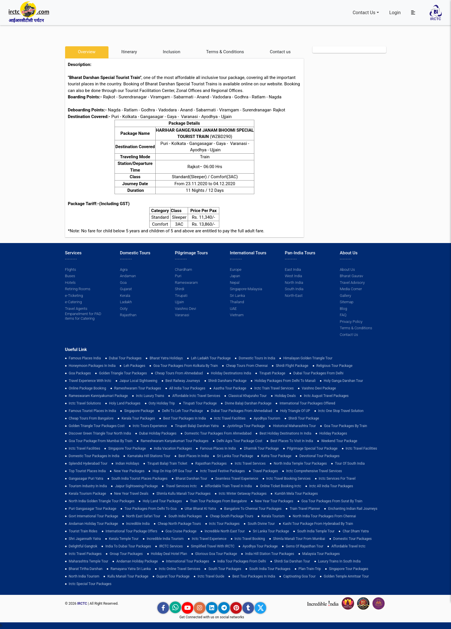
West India (293, 276)
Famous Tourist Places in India (92, 411)
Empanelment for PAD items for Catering (83, 316)
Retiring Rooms (78, 289)
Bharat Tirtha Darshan (86, 569)
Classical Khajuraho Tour (247, 396)
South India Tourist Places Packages (139, 479)
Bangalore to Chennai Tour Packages (253, 509)
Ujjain (179, 302)
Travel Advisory (352, 282)
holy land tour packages (162, 501)
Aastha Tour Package (229, 388)
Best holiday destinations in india (285, 433)
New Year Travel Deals (131, 494)
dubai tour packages (125, 358)
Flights (70, 269)
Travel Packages (265, 471)
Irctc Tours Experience (150, 426)
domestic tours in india (257, 358)
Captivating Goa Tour (299, 576)
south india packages (185, 516)
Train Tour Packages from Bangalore (218, 501)
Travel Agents (76, 308)
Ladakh (126, 302)
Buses (70, 276)
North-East (294, 295)
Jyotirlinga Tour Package (246, 426)
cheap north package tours (179, 524)
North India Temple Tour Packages (300, 463)
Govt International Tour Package (93, 516)
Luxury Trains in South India (339, 561)
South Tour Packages (224, 569)
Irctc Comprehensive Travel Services (314, 471)
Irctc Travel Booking (250, 539)
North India (294, 282)
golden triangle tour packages (123, 373)
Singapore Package (139, 411)
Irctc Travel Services (250, 463)
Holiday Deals (285, 396)
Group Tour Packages (126, 554)
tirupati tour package (200, 403)
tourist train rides (83, 531)
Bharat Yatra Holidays (166, 358)
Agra (124, 269)
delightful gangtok (83, 546)
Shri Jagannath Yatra (85, 539)
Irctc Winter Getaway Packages (243, 494)
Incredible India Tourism (165, 539)
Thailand (237, 302)
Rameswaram (186, 282)
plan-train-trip (310, 569)
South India (294, 289)
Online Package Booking (87, 388)
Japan (235, 276)
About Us (347, 269)
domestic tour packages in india (94, 456)
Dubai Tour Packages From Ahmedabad (241, 411)
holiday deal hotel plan (169, 554)
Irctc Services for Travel (337, 479)
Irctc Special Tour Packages (90, 584)
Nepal (235, 282)
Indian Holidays (127, 463)
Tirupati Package (272, 373)
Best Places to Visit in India (291, 441)
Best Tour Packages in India (184, 418)
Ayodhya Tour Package (259, 546)
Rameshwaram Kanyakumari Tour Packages (175, 441)
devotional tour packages (319, 456)
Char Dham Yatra (356, 531)
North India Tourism (84, 576)
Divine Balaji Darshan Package (248, 403)
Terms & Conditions (225, 51)
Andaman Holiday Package (137, 561)
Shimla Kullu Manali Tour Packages (184, 494)
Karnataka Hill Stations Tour (148, 456)
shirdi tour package (303, 418)
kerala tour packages (138, 418)
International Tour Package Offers (131, 531)
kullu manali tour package (127, 576)
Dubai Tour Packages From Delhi (318, 373)
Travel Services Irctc (181, 486)
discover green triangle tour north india (100, 433)
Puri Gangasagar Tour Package (93, 509)
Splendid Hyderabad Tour (88, 463)
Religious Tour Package (334, 366)
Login (395, 12)
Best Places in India (193, 456)
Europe (236, 269)
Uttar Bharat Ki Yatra (200, 509)
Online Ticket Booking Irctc (280, 486)
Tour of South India (350, 463)
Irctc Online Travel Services (179, 569)
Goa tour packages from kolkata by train (185, 366)
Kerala (125, 295)
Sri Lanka (237, 295)
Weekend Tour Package (339, 441)
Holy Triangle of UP (295, 411)
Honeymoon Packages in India (92, 366)
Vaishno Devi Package (319, 388)
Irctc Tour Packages (224, 524)
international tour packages (187, 561)
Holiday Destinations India (231, 373)
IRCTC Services (171, 546)
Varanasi (182, 315)
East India (293, 269)
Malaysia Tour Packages (321, 554)
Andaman (128, 276)
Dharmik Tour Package (261, 448)
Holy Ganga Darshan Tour (343, 381)
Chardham (183, 269)
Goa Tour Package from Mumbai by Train (100, 441)
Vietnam (237, 315)
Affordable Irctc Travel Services (196, 396)
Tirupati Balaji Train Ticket (167, 463)
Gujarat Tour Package (173, 576)
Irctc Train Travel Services (274, 388)
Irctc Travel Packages (85, 554)
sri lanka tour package (235, 456)
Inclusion (171, 51)
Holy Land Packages (125, 403)
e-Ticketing (74, 295)
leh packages (134, 366)
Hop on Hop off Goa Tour (172, 471)
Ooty (124, 308)
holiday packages (333, 433)
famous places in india (218, 448)
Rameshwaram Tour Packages (137, 388)
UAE (233, 308)
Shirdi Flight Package (292, 366)
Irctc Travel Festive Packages (222, 471)
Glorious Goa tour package (216, 554)
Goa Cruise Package (181, 531)
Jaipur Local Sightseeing (138, 381)
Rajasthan (128, 315)
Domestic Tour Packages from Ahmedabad (218, 433)
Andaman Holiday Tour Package (93, 524)
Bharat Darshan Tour (191, 479)
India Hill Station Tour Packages (269, 554)
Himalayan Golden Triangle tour (307, 358)
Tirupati (181, 295)
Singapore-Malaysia (246, 289)
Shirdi (179, 289)
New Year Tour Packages (274, 501)
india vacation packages (173, 448)
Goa (123, 282)
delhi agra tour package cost (239, 441)
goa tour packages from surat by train (331, 501)
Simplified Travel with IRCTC (213, 546)
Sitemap (347, 302)
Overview (86, 51)
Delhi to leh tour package (182, 411)
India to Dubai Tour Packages (128, 546)
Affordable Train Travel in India (228, 486)
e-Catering (73, 302)
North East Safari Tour (143, 516)
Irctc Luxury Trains (150, 396)
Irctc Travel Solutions (85, 403)
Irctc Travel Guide (211, 576)
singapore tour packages (348, 569)
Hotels (70, 282)
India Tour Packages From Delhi (241, 561)
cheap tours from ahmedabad (179, 373)
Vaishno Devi (185, 308)
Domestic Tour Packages (352, 539)
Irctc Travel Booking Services (288, 479)
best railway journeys (182, 381)
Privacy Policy (351, 321)
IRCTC (82, 604)
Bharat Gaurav (351, 276)
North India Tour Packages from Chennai (324, 516)
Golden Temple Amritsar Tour (346, 576)
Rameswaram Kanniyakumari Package (98, 396)
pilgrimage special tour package (312, 448)
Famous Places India (85, 358)
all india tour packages (187, 388)
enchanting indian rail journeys (352, 509)
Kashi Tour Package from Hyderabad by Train (318, 524)
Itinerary (129, 51)
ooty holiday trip (162, 403)
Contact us (280, 51)
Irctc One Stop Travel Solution (341, 411)
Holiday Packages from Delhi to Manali (285, 381)
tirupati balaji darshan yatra (197, 426)
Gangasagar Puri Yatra (86, 479)
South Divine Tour (261, 524)
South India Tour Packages (269, 569)
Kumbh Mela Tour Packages (296, 494)
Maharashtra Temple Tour (88, 561)
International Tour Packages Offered (307, 403)
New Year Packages (129, 471)
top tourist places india (87, 471)
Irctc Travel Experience (209, 539)
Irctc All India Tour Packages (331, 486)
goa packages (80, 373)
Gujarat (126, 289)
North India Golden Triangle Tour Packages (102, 501)
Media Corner (351, 289)
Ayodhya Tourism (267, 418)
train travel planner (305, 509)
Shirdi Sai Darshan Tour (292, 561)
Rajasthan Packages (211, 463)
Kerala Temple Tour (124, 539)
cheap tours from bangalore (91, 418)
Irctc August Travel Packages (326, 396)
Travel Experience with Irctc (90, 381)
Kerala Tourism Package (87, 494)
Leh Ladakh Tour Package (211, 358)
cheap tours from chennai (247, 366)
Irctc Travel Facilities (230, 418)
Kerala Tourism (273, 516)
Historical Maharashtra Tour (294, 426)
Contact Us (364, 12)
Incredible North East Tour (225, 531)
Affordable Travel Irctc (348, 546)
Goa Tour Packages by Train (345, 426)
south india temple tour (315, 531)
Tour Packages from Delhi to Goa (150, 509)
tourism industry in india (88, 486)
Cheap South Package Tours (231, 516)
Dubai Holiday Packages (157, 433)
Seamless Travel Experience (236, 479)
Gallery (345, 295)
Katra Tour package (276, 456)
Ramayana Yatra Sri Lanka (131, 569)
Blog (343, 308)
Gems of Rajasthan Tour (304, 546)
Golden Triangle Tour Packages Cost (97, 426)
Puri (178, 276)
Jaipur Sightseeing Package (136, 486)
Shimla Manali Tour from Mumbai (299, 539)
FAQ (343, 315)
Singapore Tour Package (127, 448)
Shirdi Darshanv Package (227, 381)
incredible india (138, 524)
